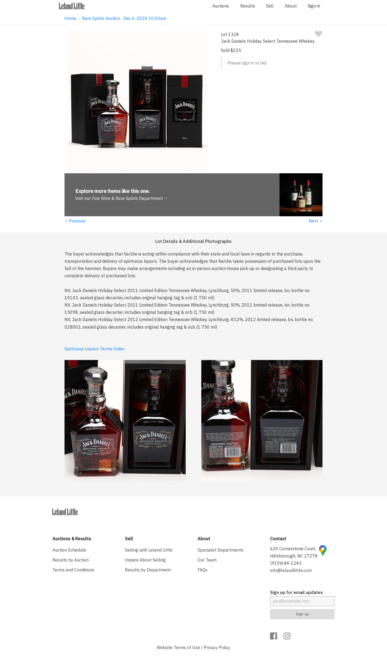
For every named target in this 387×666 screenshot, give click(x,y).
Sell (270, 6)
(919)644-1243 (286, 563)
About (291, 6)
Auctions (220, 6)
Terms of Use (187, 647)
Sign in (314, 6)
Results (247, 6)
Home (70, 18)
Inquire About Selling (145, 560)
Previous (74, 221)
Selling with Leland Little (149, 550)
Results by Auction (70, 560)
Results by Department (148, 570)
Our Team (207, 560)
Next (315, 221)
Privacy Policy (217, 647)
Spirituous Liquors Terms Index (94, 348)
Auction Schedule (69, 550)
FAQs (202, 570)
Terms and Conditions (73, 570)
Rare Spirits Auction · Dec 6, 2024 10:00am (124, 18)
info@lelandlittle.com (291, 570)
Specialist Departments (220, 550)
